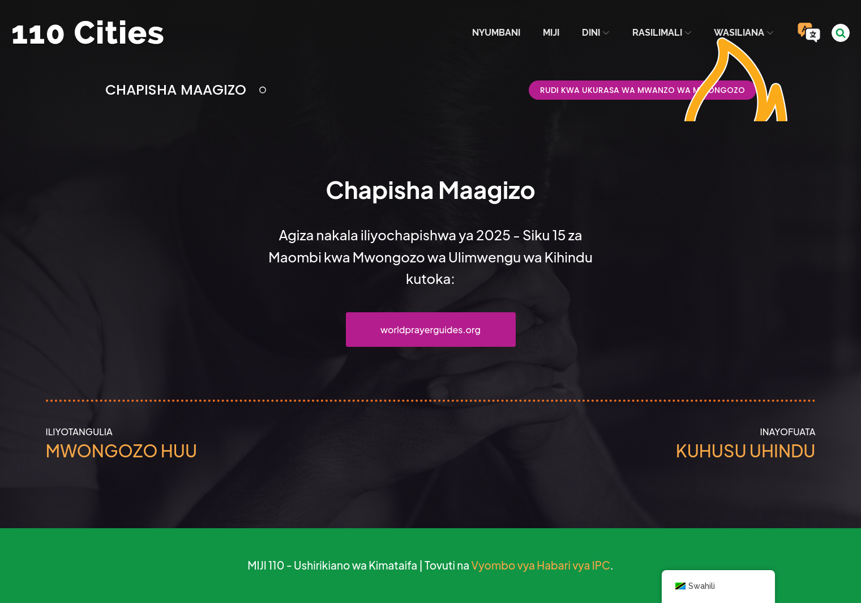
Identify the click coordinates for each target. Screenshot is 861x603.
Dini (591, 32)
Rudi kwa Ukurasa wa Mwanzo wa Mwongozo (642, 90)
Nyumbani (492, 32)
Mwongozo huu (122, 450)
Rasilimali (657, 32)
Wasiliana (739, 32)
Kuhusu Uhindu (746, 450)
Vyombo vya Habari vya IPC (541, 565)
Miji (547, 32)
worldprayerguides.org (430, 330)
